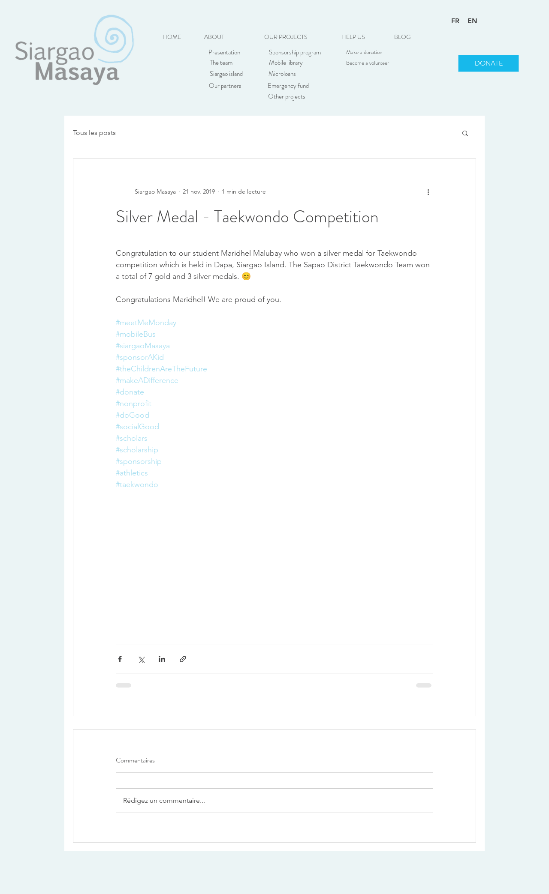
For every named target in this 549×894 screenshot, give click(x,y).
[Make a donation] (364, 52)
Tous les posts (94, 133)
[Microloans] (282, 73)
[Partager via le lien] (183, 659)
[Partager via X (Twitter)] (141, 659)
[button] (285, 37)
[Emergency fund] (288, 85)
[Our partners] (225, 85)
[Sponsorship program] (294, 52)
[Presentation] (224, 52)
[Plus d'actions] (428, 191)
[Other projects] (286, 96)
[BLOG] (402, 37)
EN (472, 21)
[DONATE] (488, 63)
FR (455, 21)
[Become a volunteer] (367, 63)
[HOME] (171, 37)
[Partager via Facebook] (120, 659)
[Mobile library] (285, 62)
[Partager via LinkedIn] (162, 659)
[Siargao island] (226, 73)
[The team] (220, 62)
